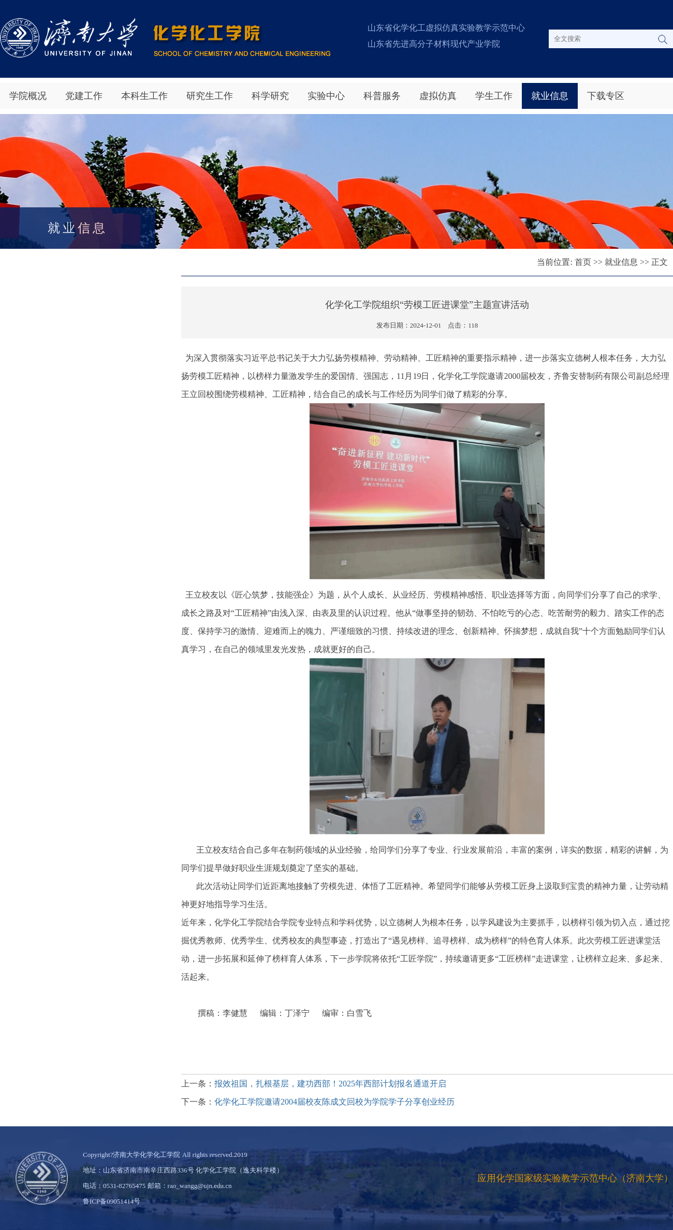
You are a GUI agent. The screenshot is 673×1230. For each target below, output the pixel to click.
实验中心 (326, 96)
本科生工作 (144, 96)
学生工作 (494, 96)
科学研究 (270, 96)
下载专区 (605, 96)
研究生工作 (209, 96)
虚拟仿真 (438, 96)
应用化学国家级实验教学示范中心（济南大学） (575, 1178)
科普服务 (382, 96)
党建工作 (84, 96)
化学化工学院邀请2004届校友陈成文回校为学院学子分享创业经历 (334, 1101)
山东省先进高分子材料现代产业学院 (434, 43)
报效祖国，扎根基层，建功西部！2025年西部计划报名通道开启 (330, 1083)
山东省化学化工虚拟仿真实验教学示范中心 (446, 27)
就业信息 (549, 96)
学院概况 (28, 96)
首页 (583, 262)
